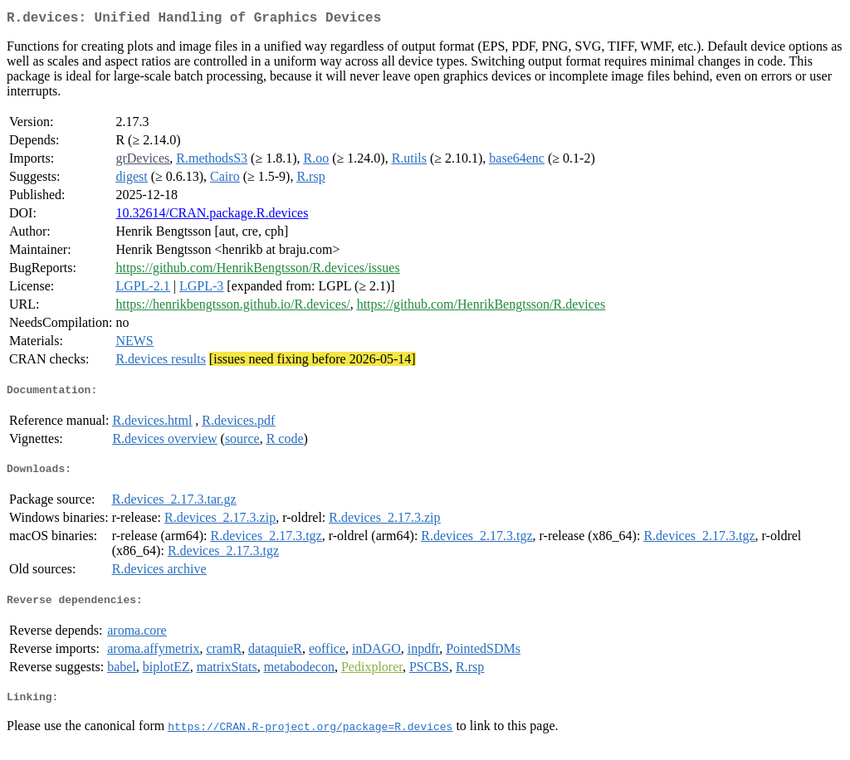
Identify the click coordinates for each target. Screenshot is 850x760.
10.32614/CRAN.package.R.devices (211, 216)
